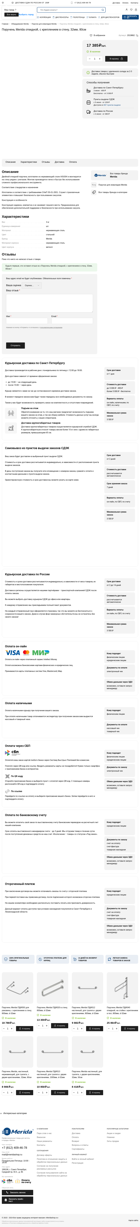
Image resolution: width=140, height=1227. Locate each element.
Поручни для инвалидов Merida (44, 24)
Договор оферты (44, 1155)
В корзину (116, 58)
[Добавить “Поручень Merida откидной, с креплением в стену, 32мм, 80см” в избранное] (97, 35)
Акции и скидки (114, 1133)
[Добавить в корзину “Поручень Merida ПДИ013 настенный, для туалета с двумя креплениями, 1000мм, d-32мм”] (59, 1092)
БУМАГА (92, 17)
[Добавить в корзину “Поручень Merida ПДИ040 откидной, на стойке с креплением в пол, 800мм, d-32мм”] (129, 1028)
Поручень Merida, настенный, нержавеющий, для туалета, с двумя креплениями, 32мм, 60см (16, 1074)
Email (54, 316)
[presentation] (23, 334)
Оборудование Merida (20, 24)
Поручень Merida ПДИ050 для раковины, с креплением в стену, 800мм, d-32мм (17, 1010)
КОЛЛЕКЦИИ (44, 17)
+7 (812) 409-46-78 (82, 3)
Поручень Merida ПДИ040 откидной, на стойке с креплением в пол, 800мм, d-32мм (122, 1010)
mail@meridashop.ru (12, 1154)
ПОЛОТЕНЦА (77, 17)
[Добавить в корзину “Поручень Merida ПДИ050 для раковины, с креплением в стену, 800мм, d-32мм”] (24, 1028)
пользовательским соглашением (51, 327)
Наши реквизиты (44, 1141)
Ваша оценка (14, 285)
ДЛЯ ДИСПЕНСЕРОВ (108, 17)
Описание (11, 162)
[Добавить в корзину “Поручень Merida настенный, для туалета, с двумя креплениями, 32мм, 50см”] (94, 1092)
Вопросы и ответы (80, 1145)
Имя (8, 316)
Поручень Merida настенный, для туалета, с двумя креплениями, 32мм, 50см (87, 1074)
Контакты (134, 3)
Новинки (111, 1137)
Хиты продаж (113, 1141)
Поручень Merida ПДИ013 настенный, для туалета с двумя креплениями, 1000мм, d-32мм (51, 1074)
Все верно (11, 14)
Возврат (75, 1141)
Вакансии (41, 1137)
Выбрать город (26, 14)
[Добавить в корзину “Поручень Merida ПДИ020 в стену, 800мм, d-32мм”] (59, 1025)
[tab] (10, 162)
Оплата (125, 3)
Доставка (116, 3)
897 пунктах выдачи (112, 105)
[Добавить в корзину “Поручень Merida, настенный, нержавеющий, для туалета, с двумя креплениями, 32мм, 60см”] (24, 1092)
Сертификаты (78, 1149)
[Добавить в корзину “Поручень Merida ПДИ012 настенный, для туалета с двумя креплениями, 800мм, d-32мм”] (94, 1028)
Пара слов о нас (44, 1133)
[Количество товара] (95, 59)
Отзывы (46, 162)
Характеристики (29, 162)
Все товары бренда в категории (112, 192)
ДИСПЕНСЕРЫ (61, 17)
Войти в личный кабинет (83, 1159)
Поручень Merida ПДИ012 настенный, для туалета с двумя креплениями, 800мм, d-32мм (86, 1010)
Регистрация (77, 1163)
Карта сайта (133, 1220)
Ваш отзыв (13, 290)
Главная (5, 24)
